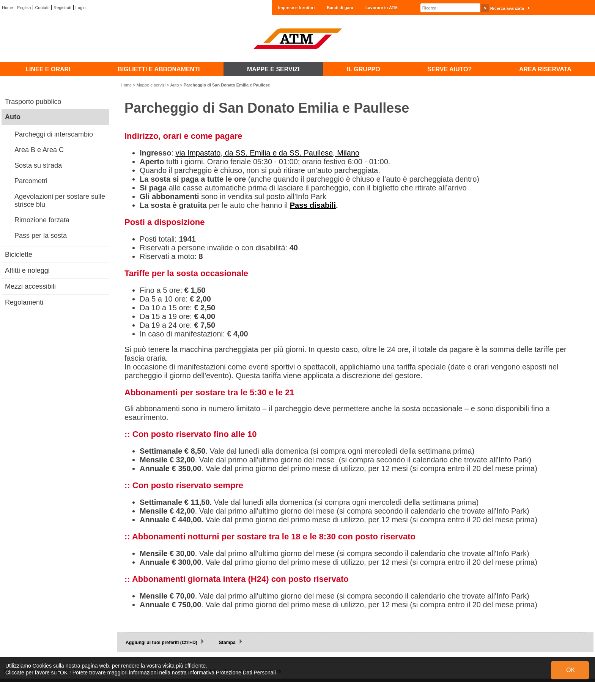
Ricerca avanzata (507, 8)
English (24, 7)
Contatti (42, 7)
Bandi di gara (340, 7)
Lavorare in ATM (381, 7)
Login (81, 7)
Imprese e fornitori (296, 7)
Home (7, 7)
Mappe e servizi (151, 85)
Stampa (227, 642)
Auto (174, 85)
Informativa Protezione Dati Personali (232, 672)
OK (570, 670)
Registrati (62, 7)
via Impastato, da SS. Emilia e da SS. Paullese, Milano (267, 153)
